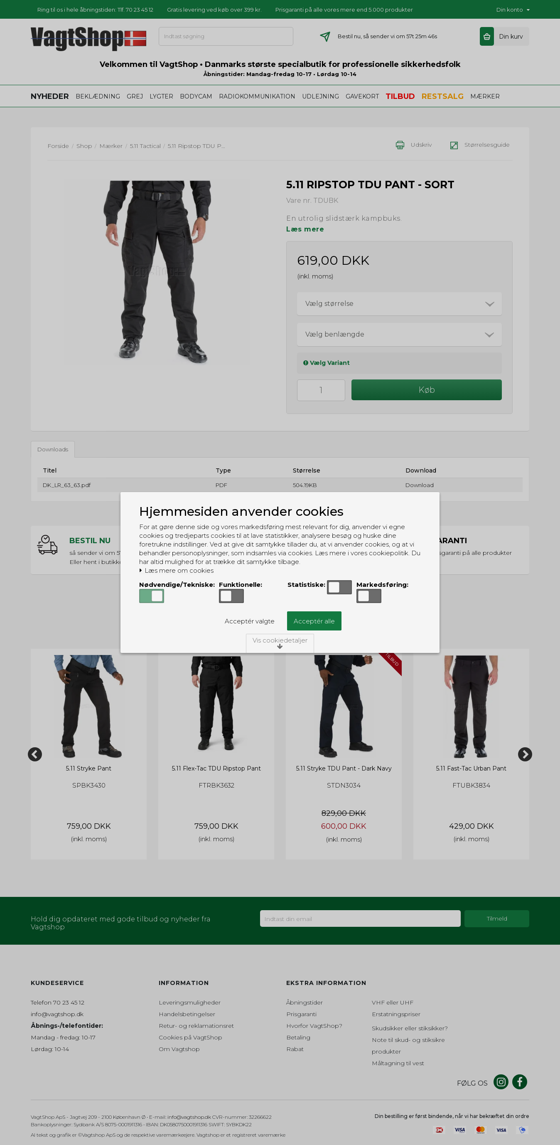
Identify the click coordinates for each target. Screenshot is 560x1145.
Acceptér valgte (250, 621)
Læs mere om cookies (176, 570)
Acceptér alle (314, 621)
